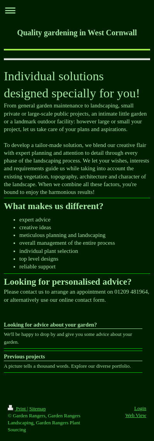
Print (17, 409)
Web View (135, 415)
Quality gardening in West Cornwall (77, 32)
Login (140, 408)
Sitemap (37, 409)
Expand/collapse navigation (77, 10)
